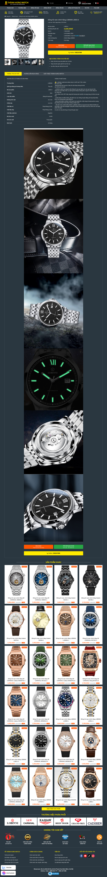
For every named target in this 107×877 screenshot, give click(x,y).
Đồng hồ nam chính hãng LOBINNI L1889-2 (91, 800)
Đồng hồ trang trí (74, 8)
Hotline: (75, 52)
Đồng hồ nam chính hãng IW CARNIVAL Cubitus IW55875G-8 (66, 679)
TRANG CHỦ (10, 8)
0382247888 (86, 4)
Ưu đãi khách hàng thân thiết (62, 862)
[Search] (48, 3)
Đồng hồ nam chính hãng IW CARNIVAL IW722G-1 (91, 639)
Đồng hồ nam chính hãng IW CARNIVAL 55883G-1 (41, 599)
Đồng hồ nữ (47, 8)
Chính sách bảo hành (35, 855)
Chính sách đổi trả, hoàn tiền (37, 857)
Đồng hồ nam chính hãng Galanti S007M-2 (90, 599)
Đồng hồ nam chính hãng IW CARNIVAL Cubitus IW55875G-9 (16, 720)
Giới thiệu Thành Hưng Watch (54, 73)
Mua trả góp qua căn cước (61, 857)
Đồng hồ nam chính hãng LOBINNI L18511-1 (91, 720)
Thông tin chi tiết (13, 73)
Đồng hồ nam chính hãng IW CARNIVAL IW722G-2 (41, 679)
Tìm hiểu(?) (82, 35)
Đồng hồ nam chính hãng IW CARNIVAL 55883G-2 (16, 599)
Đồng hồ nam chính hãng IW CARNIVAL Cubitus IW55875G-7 (16, 679)
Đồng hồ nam (35, 8)
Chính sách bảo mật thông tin (37, 860)
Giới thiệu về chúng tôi (10, 857)
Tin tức (87, 8)
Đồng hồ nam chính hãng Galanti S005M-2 (41, 639)
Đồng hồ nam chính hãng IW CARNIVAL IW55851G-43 (66, 760)
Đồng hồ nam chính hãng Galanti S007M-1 (16, 639)
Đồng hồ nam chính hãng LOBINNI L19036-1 (66, 720)
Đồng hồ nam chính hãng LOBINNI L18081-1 (91, 760)
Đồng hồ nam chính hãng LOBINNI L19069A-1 (66, 639)
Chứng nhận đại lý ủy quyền (12, 862)
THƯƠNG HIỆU (22, 8)
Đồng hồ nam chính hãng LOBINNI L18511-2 (16, 760)
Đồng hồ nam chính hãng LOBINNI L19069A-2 (41, 800)
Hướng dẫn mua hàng (31, 73)
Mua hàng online (59, 855)
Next (43, 62)
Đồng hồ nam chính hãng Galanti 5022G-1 (66, 599)
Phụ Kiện (96, 8)
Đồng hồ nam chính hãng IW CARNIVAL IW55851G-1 (41, 720)
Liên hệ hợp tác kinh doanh (11, 860)
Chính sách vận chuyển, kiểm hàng (38, 862)
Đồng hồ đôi (59, 8)
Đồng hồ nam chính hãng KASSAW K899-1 (66, 800)
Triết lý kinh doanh (9, 855)
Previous (6, 62)
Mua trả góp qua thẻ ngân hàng (62, 860)
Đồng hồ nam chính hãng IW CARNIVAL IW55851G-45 (16, 800)
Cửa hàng (69, 3)
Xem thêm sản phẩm (53, 808)
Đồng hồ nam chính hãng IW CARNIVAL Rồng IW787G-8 (91, 679)
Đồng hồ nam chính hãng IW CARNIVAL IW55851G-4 (41, 760)
